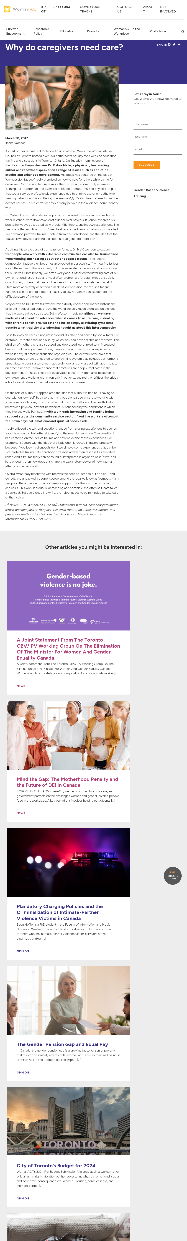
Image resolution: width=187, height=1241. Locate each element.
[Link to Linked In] (150, 1153)
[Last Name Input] (158, 136)
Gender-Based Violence (152, 190)
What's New (157, 31)
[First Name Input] (158, 124)
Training (140, 196)
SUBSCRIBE (146, 164)
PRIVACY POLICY (171, 1229)
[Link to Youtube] (156, 1153)
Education (67, 31)
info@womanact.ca (17, 1206)
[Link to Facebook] (141, 1153)
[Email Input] (158, 149)
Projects (93, 31)
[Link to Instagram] (161, 1153)
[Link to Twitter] (145, 1153)
